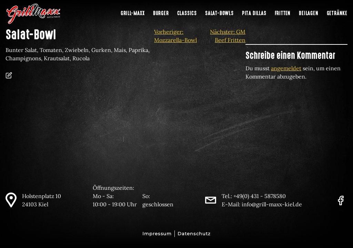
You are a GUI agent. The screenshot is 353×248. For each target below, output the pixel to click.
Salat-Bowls (219, 13)
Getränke (337, 13)
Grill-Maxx (133, 13)
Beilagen (308, 13)
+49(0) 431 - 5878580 (259, 196)
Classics (187, 13)
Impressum (157, 233)
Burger (161, 13)
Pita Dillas (254, 13)
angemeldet (286, 68)
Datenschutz (194, 233)
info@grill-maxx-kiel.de (272, 204)
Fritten (283, 13)
